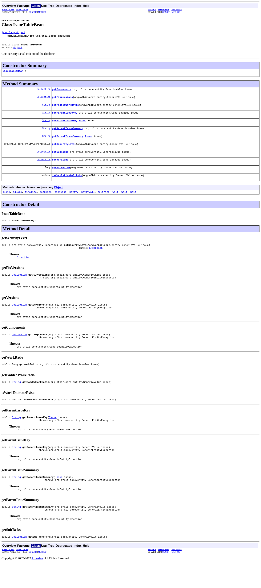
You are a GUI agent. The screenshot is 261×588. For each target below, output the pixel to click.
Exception (95, 259)
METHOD (42, 12)
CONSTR (33, 12)
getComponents (61, 92)
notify (73, 201)
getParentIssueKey (64, 117)
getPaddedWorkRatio (65, 109)
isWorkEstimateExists (67, 184)
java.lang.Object (13, 33)
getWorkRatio (61, 176)
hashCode (60, 201)
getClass (45, 201)
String (46, 108)
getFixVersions (62, 100)
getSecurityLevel (64, 150)
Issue (82, 125)
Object (17, 49)
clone (6, 201)
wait (115, 201)
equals (17, 201)
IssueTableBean (12, 73)
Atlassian (37, 584)
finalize (31, 201)
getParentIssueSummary (67, 134)
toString (103, 201)
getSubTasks (60, 159)
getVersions (60, 167)
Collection (43, 92)
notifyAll (88, 201)
